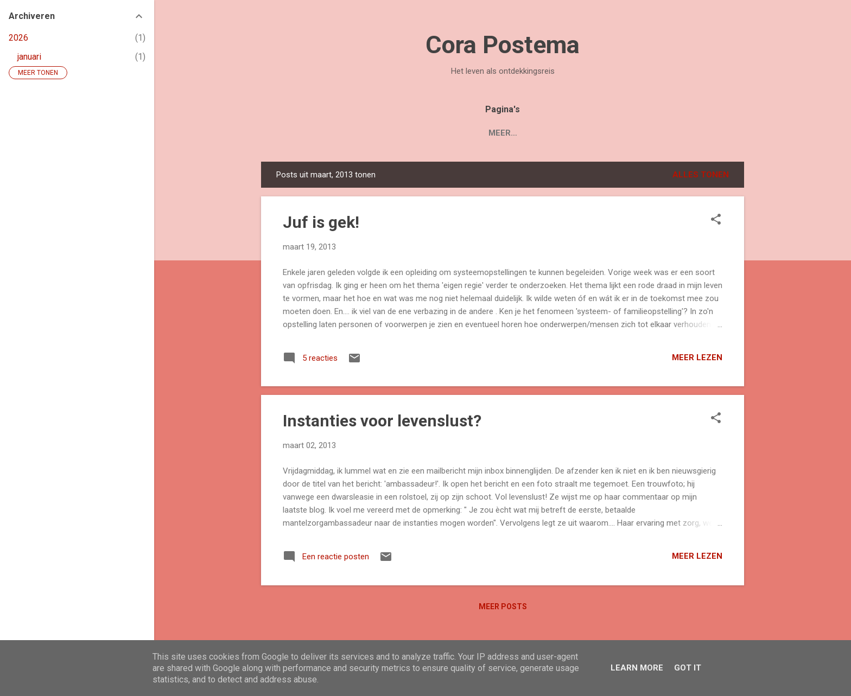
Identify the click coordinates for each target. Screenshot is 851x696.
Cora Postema (503, 44)
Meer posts (503, 606)
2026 (18, 38)
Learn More (637, 668)
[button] (715, 220)
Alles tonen (700, 175)
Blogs (439, 133)
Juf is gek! (321, 222)
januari (29, 57)
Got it (687, 668)
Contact (559, 133)
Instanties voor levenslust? (382, 420)
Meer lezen (697, 357)
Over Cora (496, 133)
